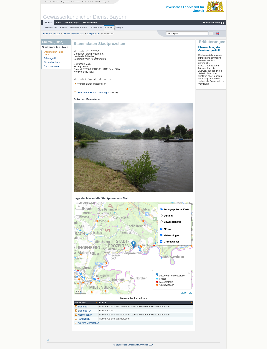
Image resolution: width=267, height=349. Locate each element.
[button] (133, 244)
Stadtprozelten (93, 33)
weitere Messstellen (88, 323)
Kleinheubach (83, 315)
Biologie (119, 27)
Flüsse (48, 22)
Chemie (109, 27)
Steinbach (81, 306)
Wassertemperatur (78, 27)
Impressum (65, 2)
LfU (190, 292)
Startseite (48, 2)
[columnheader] (86, 303)
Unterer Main (78, 33)
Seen (58, 22)
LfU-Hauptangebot (102, 2)
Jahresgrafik (50, 58)
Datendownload (52, 66)
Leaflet (183, 292)
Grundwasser (90, 22)
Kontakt (56, 2)
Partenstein (82, 319)
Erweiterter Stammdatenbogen (91, 92)
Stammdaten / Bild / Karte (54, 53)
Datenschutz (75, 2)
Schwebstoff (96, 27)
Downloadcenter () (213, 22)
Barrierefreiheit (87, 2)
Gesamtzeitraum (52, 62)
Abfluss (63, 27)
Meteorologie (72, 22)
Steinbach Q (83, 310)
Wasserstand (51, 27)
